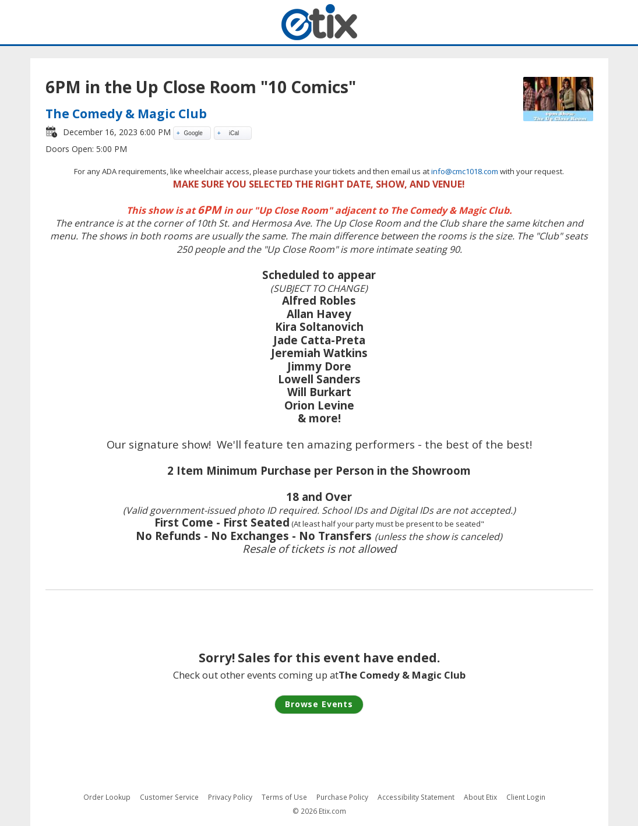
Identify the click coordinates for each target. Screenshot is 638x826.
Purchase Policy (342, 797)
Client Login (525, 797)
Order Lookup (107, 797)
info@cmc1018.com (464, 171)
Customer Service (169, 797)
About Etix (480, 797)
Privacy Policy (230, 797)
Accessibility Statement (416, 797)
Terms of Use (284, 797)
